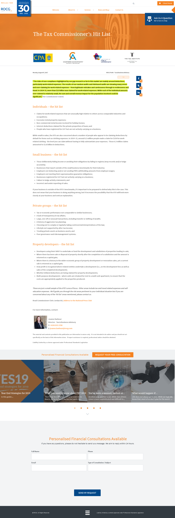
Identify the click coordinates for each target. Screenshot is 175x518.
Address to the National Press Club (78, 300)
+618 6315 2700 (56, 325)
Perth (11, 3)
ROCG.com (4, 3)
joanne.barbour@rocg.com (61, 328)
